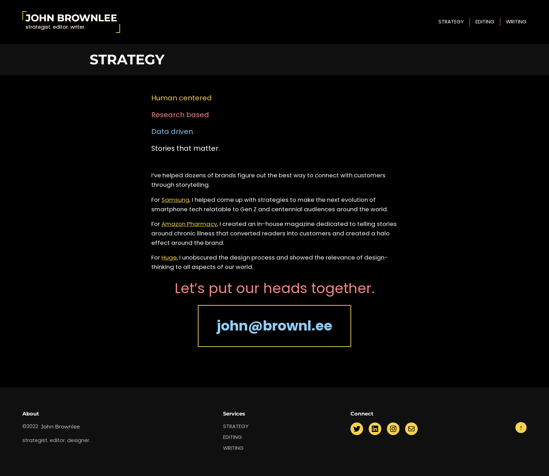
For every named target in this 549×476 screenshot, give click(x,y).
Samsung (175, 200)
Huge (169, 257)
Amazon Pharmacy (189, 224)
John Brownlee (71, 18)
